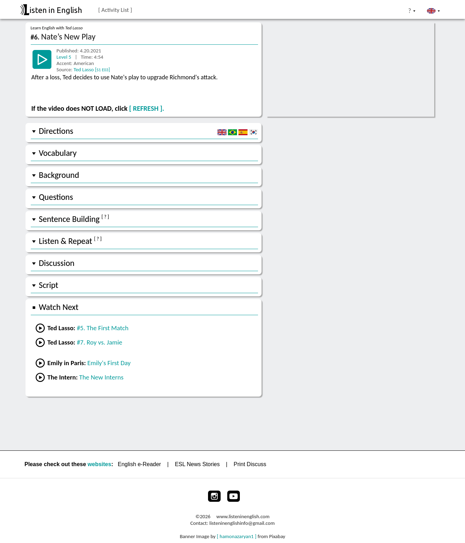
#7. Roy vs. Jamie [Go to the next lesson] (99, 342)
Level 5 (65, 57)
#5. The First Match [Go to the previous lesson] (103, 328)
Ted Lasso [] (91, 69)
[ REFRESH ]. (146, 108)
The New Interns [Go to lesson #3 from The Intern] (101, 377)
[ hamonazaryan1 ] (236, 536)
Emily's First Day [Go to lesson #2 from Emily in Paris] (109, 363)
